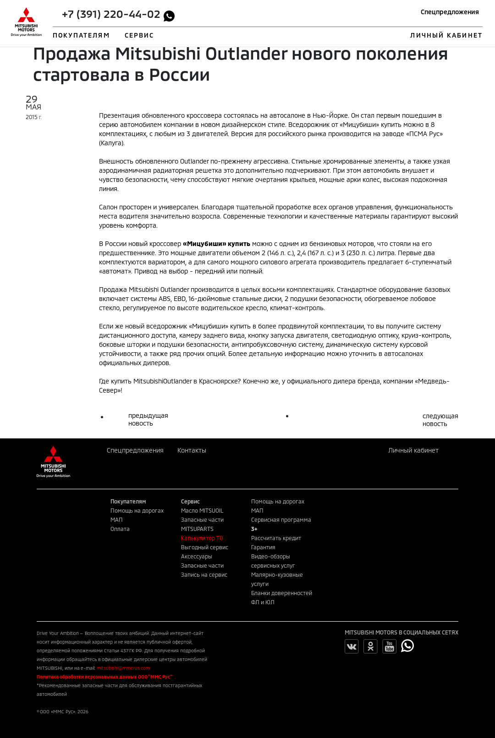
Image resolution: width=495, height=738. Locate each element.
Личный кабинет (413, 450)
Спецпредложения (450, 12)
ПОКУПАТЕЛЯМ (81, 35)
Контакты (191, 450)
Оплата (120, 528)
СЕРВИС (139, 35)
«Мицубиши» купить (371, 124)
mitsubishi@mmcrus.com (123, 668)
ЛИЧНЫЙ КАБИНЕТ (446, 35)
